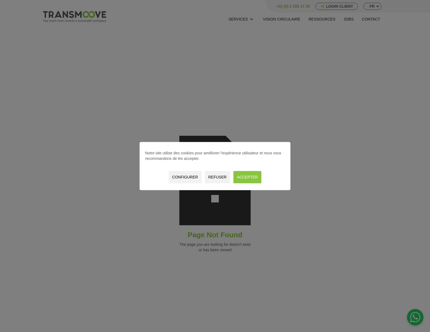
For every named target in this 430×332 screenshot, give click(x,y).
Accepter (247, 177)
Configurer (185, 177)
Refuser (217, 177)
